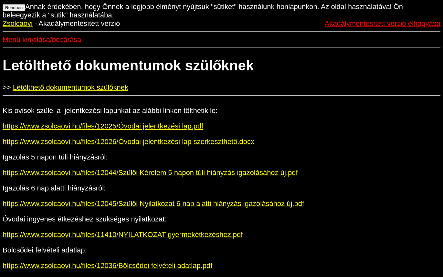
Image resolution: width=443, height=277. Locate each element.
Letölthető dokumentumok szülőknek (70, 87)
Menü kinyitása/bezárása (42, 40)
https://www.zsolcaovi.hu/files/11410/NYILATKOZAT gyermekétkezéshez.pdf (123, 235)
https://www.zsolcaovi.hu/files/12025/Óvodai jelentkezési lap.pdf (103, 126)
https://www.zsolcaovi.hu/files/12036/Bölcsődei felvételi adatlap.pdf (107, 266)
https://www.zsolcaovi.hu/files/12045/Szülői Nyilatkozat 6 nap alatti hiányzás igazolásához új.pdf (153, 204)
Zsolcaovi (18, 23)
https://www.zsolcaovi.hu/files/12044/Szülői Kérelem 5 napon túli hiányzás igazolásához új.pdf (150, 173)
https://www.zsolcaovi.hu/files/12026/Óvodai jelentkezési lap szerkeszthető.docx (128, 142)
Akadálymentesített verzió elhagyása (382, 23)
